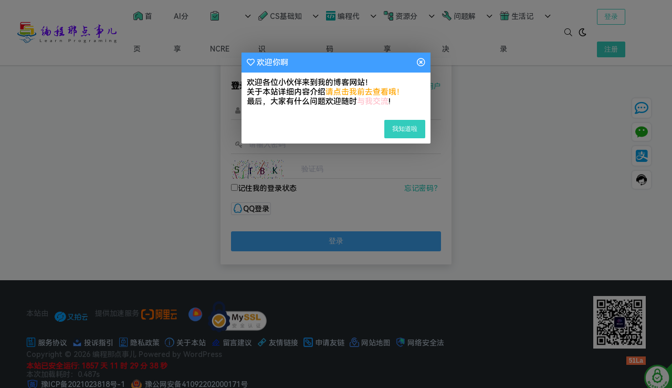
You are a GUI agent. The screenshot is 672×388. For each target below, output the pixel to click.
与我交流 (372, 101)
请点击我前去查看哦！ (365, 92)
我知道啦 (404, 128)
